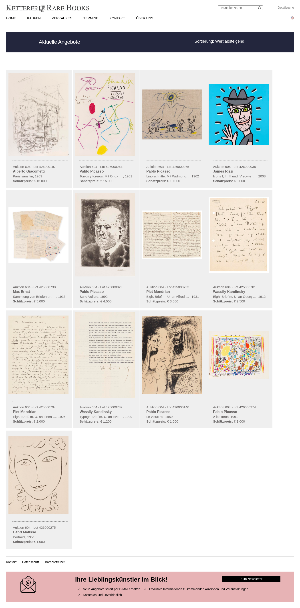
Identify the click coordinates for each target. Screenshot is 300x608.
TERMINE (91, 18)
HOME (11, 18)
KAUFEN (34, 18)
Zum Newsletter (251, 579)
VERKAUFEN (62, 18)
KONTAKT (117, 18)
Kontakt (11, 562)
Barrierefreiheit (55, 562)
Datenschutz (30, 562)
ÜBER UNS (144, 18)
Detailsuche (286, 7)
